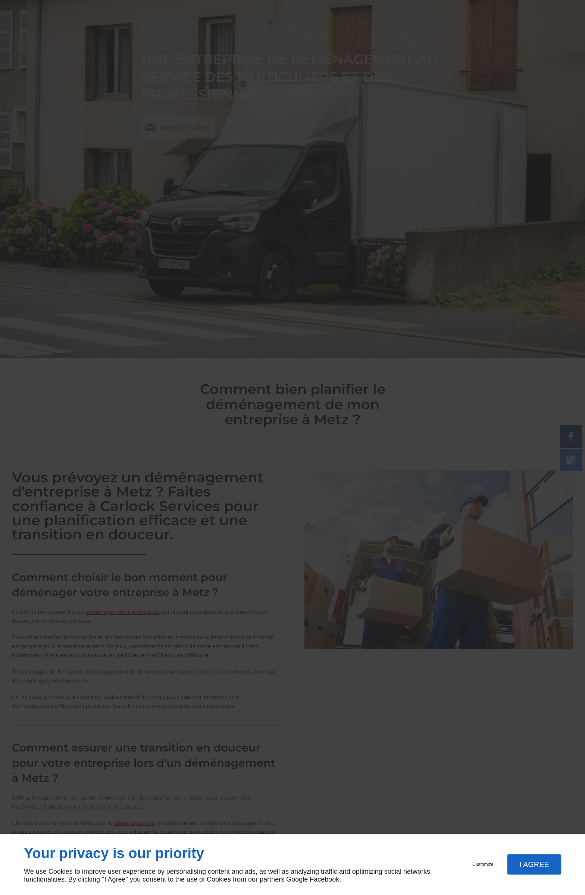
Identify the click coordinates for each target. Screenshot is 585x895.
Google (297, 879)
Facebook (324, 879)
